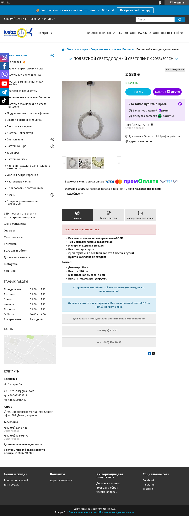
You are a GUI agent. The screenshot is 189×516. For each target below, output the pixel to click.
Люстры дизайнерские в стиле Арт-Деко (26, 105)
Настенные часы (17, 159)
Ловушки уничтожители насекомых (22, 203)
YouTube (10, 271)
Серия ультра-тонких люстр (25, 68)
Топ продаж (11, 484)
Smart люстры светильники (24, 120)
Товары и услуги (77, 49)
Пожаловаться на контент (83, 512)
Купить (138, 92)
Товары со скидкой (16, 480)
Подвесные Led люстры (22, 91)
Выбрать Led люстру (135, 10)
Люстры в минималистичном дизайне (25, 83)
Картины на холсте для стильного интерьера (28, 167)
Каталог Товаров (99, 33)
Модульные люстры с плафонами (28, 113)
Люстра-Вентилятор (20, 133)
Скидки (122, 33)
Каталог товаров (16, 55)
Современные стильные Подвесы (112, 49)
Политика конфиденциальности (116, 512)
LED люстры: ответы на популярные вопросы (20, 215)
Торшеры (13, 152)
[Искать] (180, 19)
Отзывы (9, 230)
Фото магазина (140, 33)
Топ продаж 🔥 (16, 62)
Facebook (148, 480)
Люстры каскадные (19, 126)
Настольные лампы (19, 181)
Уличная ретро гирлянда (22, 175)
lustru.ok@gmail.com (21, 391)
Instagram (11, 264)
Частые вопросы (106, 492)
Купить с (167, 92)
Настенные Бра (16, 146)
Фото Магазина (15, 223)
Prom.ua (111, 509)
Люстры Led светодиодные (24, 75)
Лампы (11, 194)
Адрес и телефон (61, 480)
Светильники (15, 139)
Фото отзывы (162, 33)
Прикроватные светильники (25, 188)
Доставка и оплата (17, 257)
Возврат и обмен (16, 250)
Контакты (10, 244)
